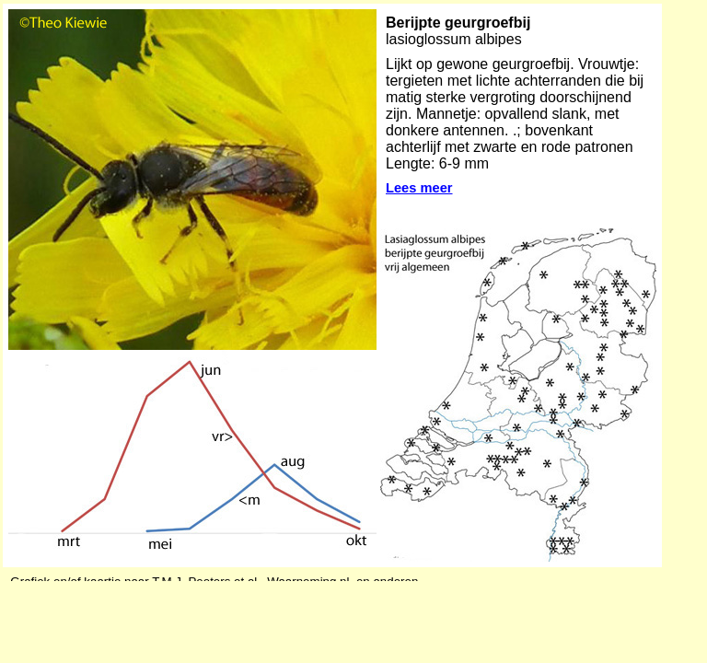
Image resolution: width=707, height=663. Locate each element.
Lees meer (419, 187)
